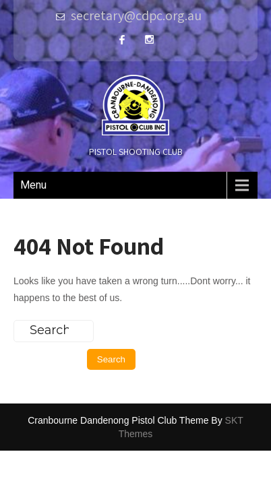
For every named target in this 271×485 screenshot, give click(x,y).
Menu (33, 185)
